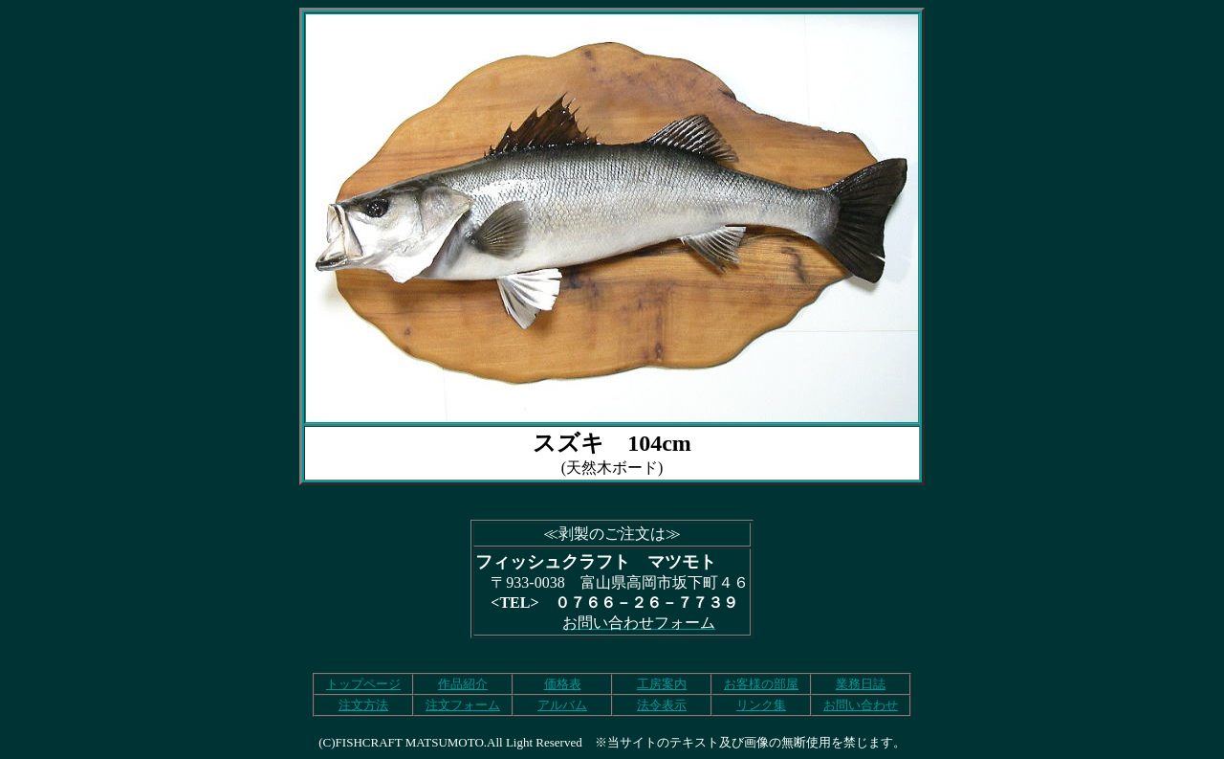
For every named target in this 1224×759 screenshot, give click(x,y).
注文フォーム (463, 705)
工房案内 (662, 684)
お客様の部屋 (761, 684)
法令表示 (662, 705)
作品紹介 (463, 684)
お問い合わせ (860, 705)
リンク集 (761, 705)
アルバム (562, 705)
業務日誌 (860, 684)
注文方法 (363, 705)
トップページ (363, 684)
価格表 (562, 684)
